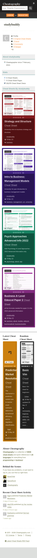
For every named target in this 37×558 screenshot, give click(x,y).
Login (10, 15)
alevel (17, 261)
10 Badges (17, 47)
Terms (20, 535)
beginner (25, 414)
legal (9, 429)
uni (24, 202)
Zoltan (27, 396)
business (10, 142)
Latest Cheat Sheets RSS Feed (17, 541)
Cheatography (8, 452)
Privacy (28, 535)
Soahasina (11, 513)
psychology (10, 261)
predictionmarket (11, 438)
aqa (21, 261)
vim (28, 419)
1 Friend (16, 41)
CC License (10, 535)
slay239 (10, 504)
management (17, 202)
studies (20, 321)
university (29, 202)
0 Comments (18, 44)
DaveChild (11, 477)
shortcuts (25, 416)
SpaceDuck (11, 481)
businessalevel (9, 324)
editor (24, 419)
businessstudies (20, 324)
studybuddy (11, 137)
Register (23, 15)
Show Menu (33, 3)
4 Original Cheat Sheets (22, 39)
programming (8, 460)
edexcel (26, 321)
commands (26, 411)
